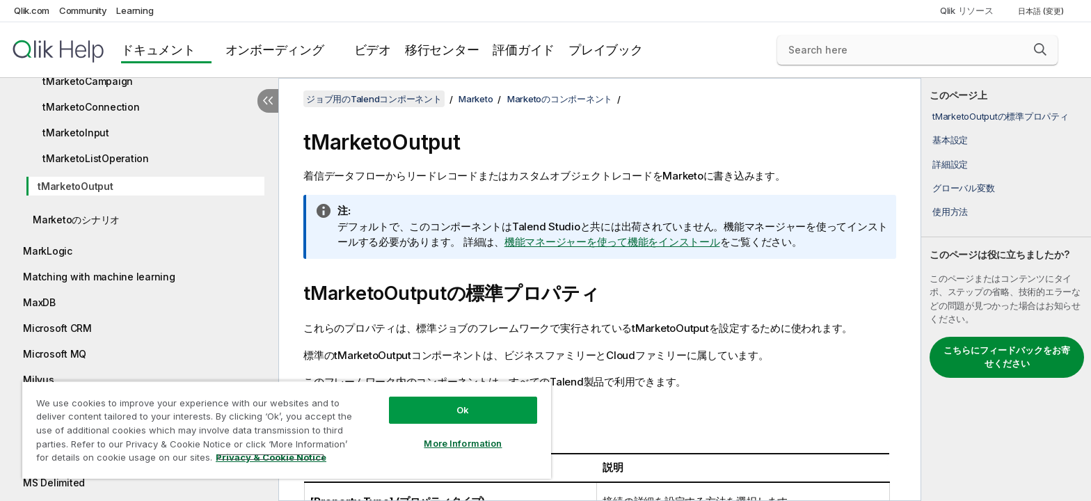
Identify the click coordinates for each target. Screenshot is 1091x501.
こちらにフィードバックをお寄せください (1006, 356)
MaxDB (39, 302)
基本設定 (950, 139)
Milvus (38, 379)
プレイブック (605, 49)
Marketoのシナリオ (76, 219)
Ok (462, 409)
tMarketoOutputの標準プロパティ (1000, 116)
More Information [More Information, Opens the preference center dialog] (463, 443)
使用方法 (950, 211)
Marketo (476, 98)
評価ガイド (524, 49)
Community (83, 10)
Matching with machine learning (99, 277)
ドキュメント (158, 49)
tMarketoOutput (75, 186)
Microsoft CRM (57, 328)
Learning (134, 10)
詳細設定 (950, 164)
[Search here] (917, 50)
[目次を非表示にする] (267, 101)
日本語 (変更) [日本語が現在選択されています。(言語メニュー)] (1042, 11)
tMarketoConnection (91, 107)
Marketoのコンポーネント (559, 98)
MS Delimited (54, 482)
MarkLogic (47, 251)
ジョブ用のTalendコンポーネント (374, 98)
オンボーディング (274, 49)
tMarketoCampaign (87, 81)
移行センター (442, 49)
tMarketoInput (75, 132)
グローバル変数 (963, 187)
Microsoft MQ (54, 354)
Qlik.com (31, 10)
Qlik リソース (967, 10)
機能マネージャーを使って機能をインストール (612, 241)
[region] (286, 430)
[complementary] (1006, 289)
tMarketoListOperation (95, 158)
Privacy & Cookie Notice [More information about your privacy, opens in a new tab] (271, 457)
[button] (1040, 49)
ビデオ (372, 49)
